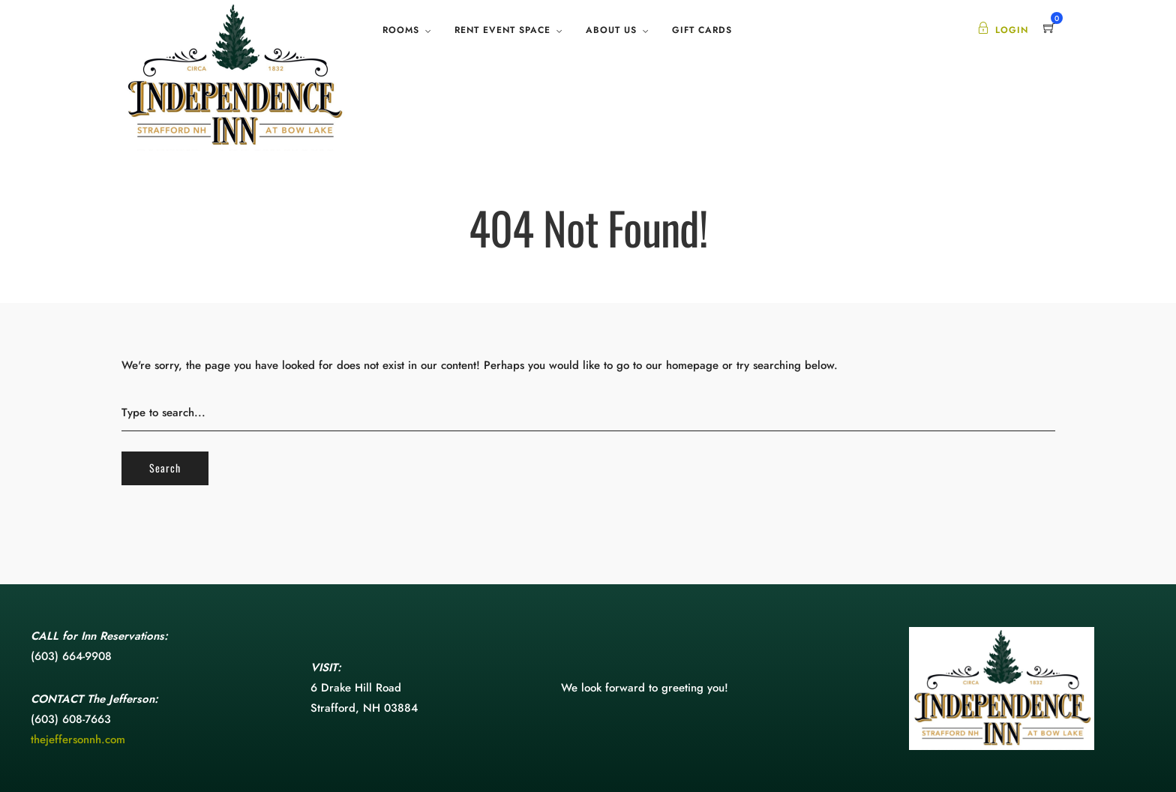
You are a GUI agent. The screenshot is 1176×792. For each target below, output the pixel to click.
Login (1002, 30)
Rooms (400, 30)
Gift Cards (702, 30)
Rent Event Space (502, 30)
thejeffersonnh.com (78, 739)
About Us (611, 30)
